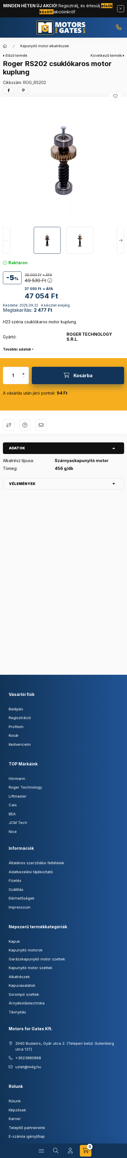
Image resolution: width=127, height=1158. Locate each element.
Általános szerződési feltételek (36, 862)
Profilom (16, 726)
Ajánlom (41, 425)
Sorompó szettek (24, 994)
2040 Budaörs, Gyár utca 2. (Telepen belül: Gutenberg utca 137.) (64, 1046)
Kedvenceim (20, 744)
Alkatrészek (19, 976)
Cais (13, 805)
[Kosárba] (78, 375)
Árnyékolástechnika (27, 1003)
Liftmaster (18, 796)
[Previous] (6, 240)
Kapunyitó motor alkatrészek (44, 46)
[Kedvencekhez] (115, 96)
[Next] (120, 240)
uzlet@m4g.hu (28, 1066)
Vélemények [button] (22, 484)
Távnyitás (17, 1012)
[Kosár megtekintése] (85, 1151)
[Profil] (70, 1151)
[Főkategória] (5, 46)
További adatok (17, 349)
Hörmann (17, 778)
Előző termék (16, 55)
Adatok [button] (17, 448)
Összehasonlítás (8, 425)
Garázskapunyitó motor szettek (37, 959)
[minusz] (23, 379)
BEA (12, 813)
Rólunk (15, 1101)
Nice (13, 831)
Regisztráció (20, 717)
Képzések (17, 1110)
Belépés (16, 709)
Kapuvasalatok (22, 985)
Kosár (14, 735)
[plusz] (23, 371)
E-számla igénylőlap (27, 1136)
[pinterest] (23, 90)
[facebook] (8, 90)
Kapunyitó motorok (26, 950)
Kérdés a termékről (25, 425)
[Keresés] (56, 1151)
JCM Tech (18, 822)
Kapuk (14, 941)
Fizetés (15, 880)
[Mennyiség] (13, 375)
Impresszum (19, 907)
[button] (63, 160)
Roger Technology (25, 787)
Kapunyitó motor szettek (30, 967)
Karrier (15, 1118)
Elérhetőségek (21, 898)
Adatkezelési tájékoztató (31, 871)
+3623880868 (118, 27)
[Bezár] (120, 8)
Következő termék (106, 55)
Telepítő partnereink (27, 1127)
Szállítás (16, 889)
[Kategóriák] (41, 1151)
